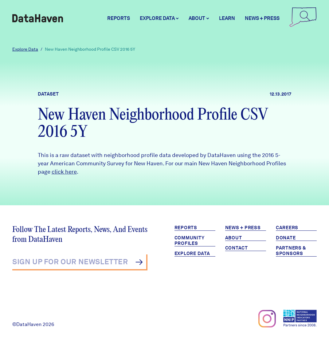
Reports (118, 18)
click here (64, 171)
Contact (236, 248)
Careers (287, 227)
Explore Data (25, 49)
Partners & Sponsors (291, 250)
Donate (286, 238)
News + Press (262, 18)
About (233, 238)
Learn (227, 18)
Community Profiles (189, 240)
